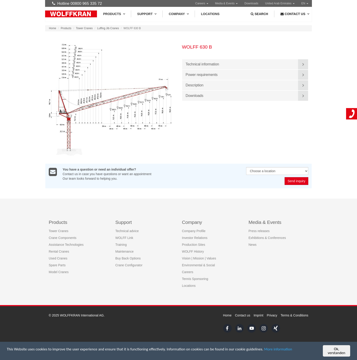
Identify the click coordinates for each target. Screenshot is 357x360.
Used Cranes (58, 258)
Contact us (242, 315)
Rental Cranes (59, 251)
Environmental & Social (198, 265)
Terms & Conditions (294, 315)
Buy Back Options (128, 258)
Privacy (272, 315)
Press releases (259, 231)
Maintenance (124, 251)
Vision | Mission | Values (199, 258)
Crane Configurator (129, 265)
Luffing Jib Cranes (108, 28)
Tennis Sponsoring (195, 279)
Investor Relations (194, 238)
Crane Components (62, 238)
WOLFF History (193, 251)
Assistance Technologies (66, 244)
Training (121, 244)
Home (52, 28)
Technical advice (127, 231)
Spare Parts (57, 265)
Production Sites (193, 244)
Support (146, 14)
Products (114, 14)
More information (278, 349)
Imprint (258, 315)
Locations (210, 14)
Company (179, 14)
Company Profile (194, 231)
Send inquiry (296, 181)
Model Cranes (59, 272)
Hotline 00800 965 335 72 (77, 3)
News (253, 244)
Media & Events (226, 3)
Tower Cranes (84, 28)
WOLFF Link (124, 238)
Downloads (251, 3)
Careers (201, 3)
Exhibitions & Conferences (267, 238)
